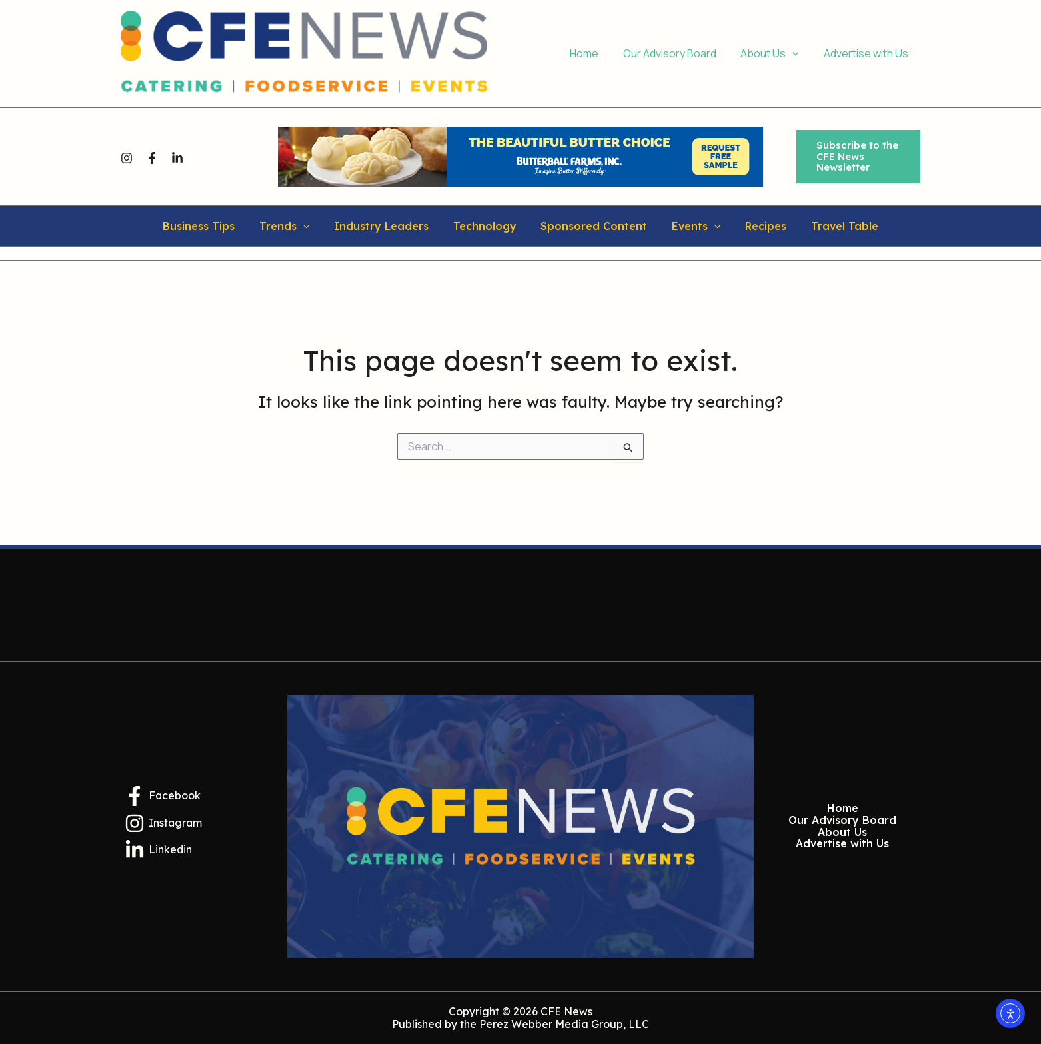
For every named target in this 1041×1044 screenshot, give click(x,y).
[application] (797, 54)
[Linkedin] (177, 157)
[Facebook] (152, 157)
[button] (858, 156)
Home (842, 809)
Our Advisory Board (842, 821)
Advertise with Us (842, 844)
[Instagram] (127, 157)
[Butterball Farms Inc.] (520, 155)
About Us (842, 833)
